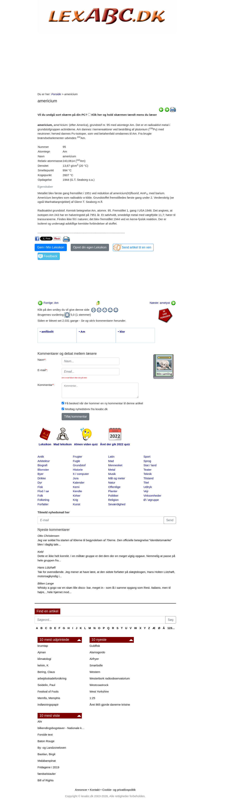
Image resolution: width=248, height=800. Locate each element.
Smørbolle (96, 665)
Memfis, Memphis (49, 698)
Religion (113, 499)
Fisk (40, 487)
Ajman (42, 652)
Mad (111, 461)
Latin (111, 456)
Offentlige (114, 487)
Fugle (76, 461)
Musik (112, 473)
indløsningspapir (48, 704)
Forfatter (43, 504)
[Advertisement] (106, 61)
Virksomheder (152, 495)
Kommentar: (46, 384)
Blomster (43, 469)
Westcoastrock (99, 685)
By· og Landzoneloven (52, 747)
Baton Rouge (46, 741)
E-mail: (43, 370)
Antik (41, 456)
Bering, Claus (46, 671)
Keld (40, 551)
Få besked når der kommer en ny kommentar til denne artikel (104, 403)
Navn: (42, 359)
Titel (146, 482)
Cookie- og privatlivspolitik (119, 789)
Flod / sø (43, 491)
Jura (75, 478)
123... (171, 628)
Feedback (50, 256)
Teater (147, 469)
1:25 (92, 698)
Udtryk (147, 487)
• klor (121, 331)
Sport (146, 456)
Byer (41, 473)
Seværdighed (116, 504)
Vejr (145, 491)
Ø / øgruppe (151, 499)
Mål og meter (116, 478)
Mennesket (115, 465)
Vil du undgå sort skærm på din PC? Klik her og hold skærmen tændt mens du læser (97, 114)
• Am (82, 331)
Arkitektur (44, 461)
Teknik (147, 473)
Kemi (76, 487)
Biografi (42, 465)
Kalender (78, 482)
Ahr (40, 721)
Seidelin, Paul (46, 685)
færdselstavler (47, 773)
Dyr (40, 482)
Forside (56, 94)
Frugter (77, 456)
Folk (40, 495)
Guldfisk (95, 645)
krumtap (43, 645)
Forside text (45, 734)
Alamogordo (97, 652)
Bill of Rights (46, 780)
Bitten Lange (46, 583)
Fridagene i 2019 (48, 767)
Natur (111, 482)
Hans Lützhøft (46, 567)
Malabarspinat (47, 760)
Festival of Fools (48, 691)
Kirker (76, 495)
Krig (75, 499)
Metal (111, 469)
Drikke (42, 478)
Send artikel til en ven (136, 247)
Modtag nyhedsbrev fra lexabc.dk (86, 409)
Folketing (43, 499)
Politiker (113, 495)
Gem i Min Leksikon (50, 247)
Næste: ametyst (163, 302)
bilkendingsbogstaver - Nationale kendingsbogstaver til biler (62, 728)
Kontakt (95, 789)
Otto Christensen (48, 535)
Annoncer (81, 789)
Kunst (76, 504)
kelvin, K (43, 665)
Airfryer (94, 658)
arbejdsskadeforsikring (52, 678)
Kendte (77, 491)
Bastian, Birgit (46, 754)
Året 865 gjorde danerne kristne (110, 704)
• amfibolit (47, 331)
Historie (78, 469)
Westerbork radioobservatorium (110, 678)
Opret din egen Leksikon (89, 247)
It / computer (81, 473)
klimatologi (44, 658)
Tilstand (148, 478)
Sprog (147, 461)
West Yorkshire (99, 691)
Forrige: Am (48, 302)
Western (95, 671)
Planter (112, 491)
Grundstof (79, 465)
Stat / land (150, 465)
